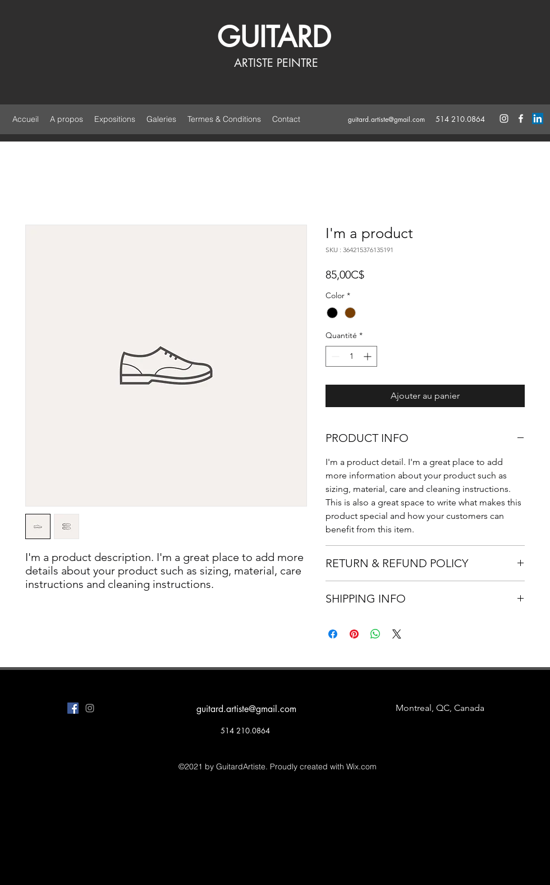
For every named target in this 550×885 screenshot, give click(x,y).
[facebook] (520, 118)
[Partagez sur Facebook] (333, 634)
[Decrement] (334, 356)
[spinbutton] (351, 356)
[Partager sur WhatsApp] (375, 634)
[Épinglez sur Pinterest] (354, 634)
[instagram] (504, 118)
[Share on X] (397, 634)
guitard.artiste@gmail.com (386, 119)
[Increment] (368, 356)
